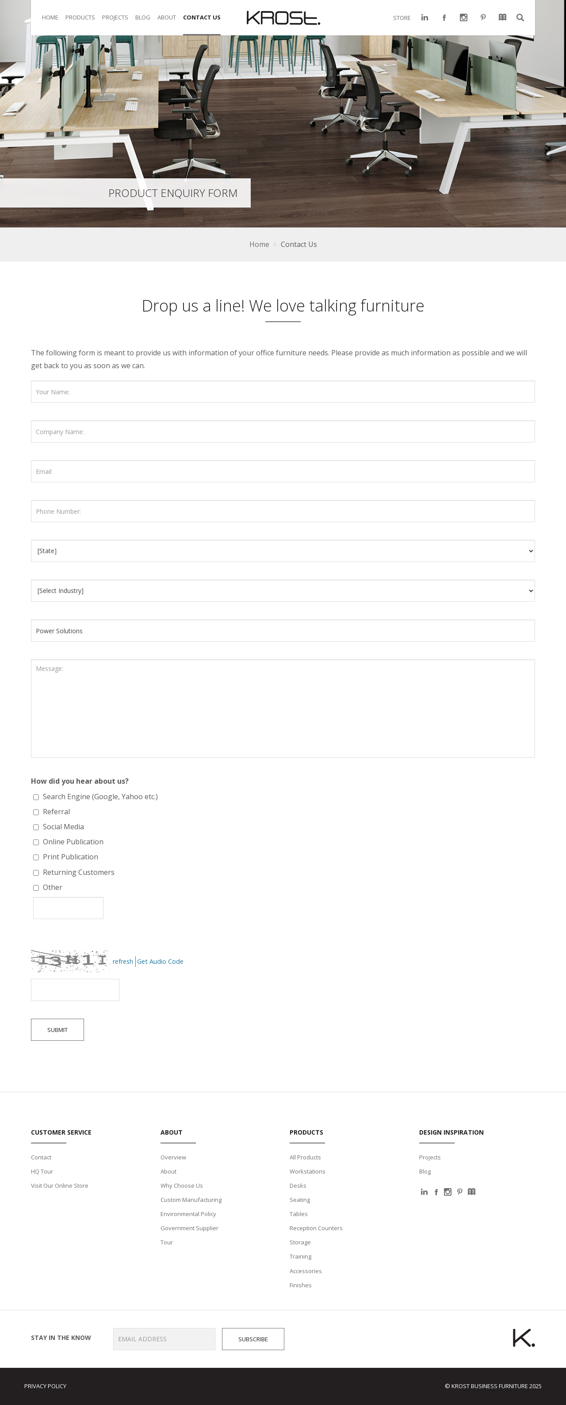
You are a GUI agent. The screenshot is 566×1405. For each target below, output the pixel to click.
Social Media (62, 826)
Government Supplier (189, 1228)
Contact (41, 1157)
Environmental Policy (188, 1214)
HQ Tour (42, 1171)
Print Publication (69, 857)
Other (51, 887)
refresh (123, 961)
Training (300, 1256)
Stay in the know (57, 1337)
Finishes (301, 1285)
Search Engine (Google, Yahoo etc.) (99, 796)
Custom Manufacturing (191, 1200)
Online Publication (72, 842)
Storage (300, 1242)
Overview (173, 1157)
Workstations (307, 1171)
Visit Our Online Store (59, 1185)
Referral (55, 811)
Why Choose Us (182, 1185)
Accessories (306, 1271)
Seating (300, 1200)
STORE (402, 18)
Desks (298, 1185)
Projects (430, 1157)
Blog (425, 1171)
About (168, 1171)
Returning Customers (78, 872)
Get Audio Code (160, 961)
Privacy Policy (45, 1386)
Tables (299, 1214)
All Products (305, 1157)
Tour (167, 1242)
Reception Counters (316, 1228)
